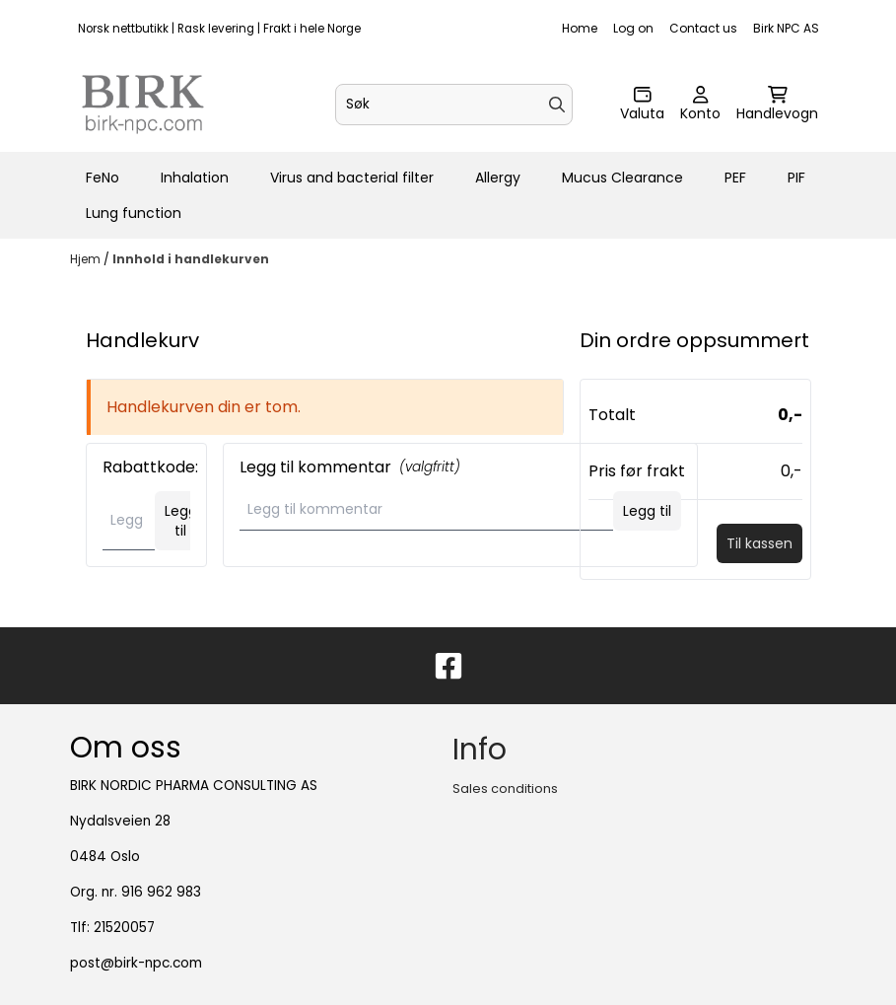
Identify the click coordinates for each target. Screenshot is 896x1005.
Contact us (703, 28)
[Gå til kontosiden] (700, 104)
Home (579, 28)
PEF (735, 177)
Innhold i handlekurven (190, 259)
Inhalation (195, 177)
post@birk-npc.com (136, 963)
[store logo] (143, 104)
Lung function (133, 213)
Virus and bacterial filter (352, 177)
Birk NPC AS (786, 28)
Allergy (497, 177)
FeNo (102, 177)
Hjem (86, 259)
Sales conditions (505, 788)
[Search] (557, 104)
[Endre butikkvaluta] (642, 104)
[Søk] (454, 104)
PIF (796, 177)
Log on (633, 28)
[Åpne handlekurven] (777, 104)
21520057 (124, 927)
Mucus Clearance (622, 177)
